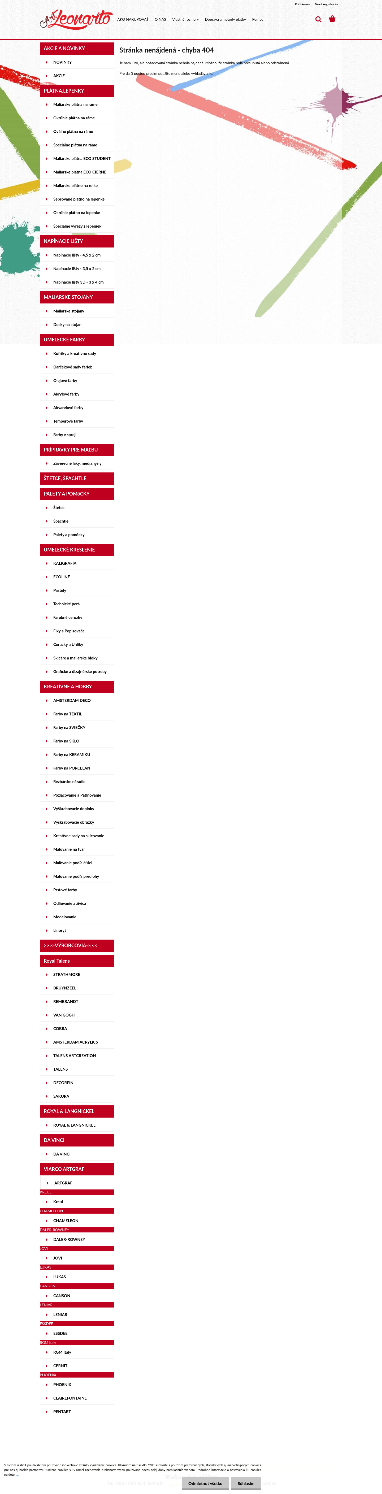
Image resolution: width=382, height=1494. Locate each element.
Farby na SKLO (66, 741)
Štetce (58, 507)
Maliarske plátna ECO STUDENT (82, 158)
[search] (318, 19)
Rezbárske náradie (69, 781)
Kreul (58, 1201)
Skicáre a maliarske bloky (75, 657)
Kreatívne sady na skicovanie (78, 835)
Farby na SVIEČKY (69, 727)
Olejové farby (65, 380)
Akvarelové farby (68, 407)
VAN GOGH (64, 1015)
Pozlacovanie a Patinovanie (77, 795)
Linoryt (59, 930)
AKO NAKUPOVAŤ (133, 19)
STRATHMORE (66, 974)
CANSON (61, 1295)
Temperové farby (68, 421)
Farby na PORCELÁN (71, 768)
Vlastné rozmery (185, 19)
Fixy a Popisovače (69, 630)
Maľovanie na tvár (69, 849)
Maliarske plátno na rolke (75, 185)
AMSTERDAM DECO (72, 700)
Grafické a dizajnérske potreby (80, 671)
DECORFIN (63, 1082)
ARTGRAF (63, 1182)
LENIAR (60, 1314)
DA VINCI (62, 1154)
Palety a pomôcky (69, 534)
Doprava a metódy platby (225, 19)
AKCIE (59, 75)
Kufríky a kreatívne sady (74, 353)
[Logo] (76, 19)
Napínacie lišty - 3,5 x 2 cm (77, 268)
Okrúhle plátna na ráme (74, 117)
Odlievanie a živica (69, 903)
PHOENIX (62, 1384)
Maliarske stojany (68, 311)
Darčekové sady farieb (72, 366)
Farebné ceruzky (67, 617)
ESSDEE (60, 1333)
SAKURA (61, 1096)
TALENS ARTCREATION (74, 1055)
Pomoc (257, 19)
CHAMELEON (66, 1220)
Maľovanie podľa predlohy (76, 876)
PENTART (62, 1411)
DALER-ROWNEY (69, 1239)
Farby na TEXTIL (67, 713)
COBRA (60, 1028)
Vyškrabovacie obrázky (73, 822)
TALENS (60, 1069)
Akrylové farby (66, 394)
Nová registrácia (326, 4)
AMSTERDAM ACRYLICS (75, 1042)
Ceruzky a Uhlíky (68, 644)
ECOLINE (61, 576)
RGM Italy (62, 1352)
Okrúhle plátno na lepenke (76, 212)
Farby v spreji (64, 434)
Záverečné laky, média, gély (77, 463)
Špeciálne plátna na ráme (75, 144)
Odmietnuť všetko (205, 1483)
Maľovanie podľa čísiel (72, 862)
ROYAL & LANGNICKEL (74, 1125)
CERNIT (60, 1365)
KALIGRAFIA (64, 563)
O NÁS (160, 19)
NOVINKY (62, 62)
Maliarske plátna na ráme (75, 104)
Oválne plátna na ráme (73, 131)
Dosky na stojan (67, 324)
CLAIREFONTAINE (70, 1398)
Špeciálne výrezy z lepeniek (77, 226)
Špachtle (60, 521)
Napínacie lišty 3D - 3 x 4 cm (78, 282)
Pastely (59, 590)
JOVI (57, 1258)
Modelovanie (64, 916)
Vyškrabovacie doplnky (73, 808)
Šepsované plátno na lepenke (79, 199)
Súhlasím (246, 1483)
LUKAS (59, 1276)
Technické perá (66, 603)
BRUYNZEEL (64, 987)
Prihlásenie (302, 4)
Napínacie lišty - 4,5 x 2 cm (77, 255)
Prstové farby (65, 889)
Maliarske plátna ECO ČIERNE (79, 172)
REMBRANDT (65, 1001)
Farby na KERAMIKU (71, 754)
